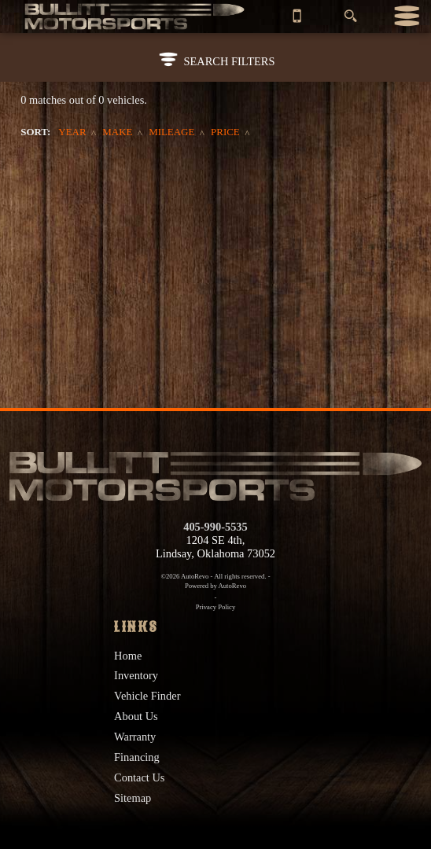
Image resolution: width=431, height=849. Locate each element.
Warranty (135, 736)
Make (117, 132)
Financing (137, 757)
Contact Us (139, 777)
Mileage (171, 132)
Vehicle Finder (147, 695)
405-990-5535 (215, 526)
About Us (136, 716)
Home (128, 655)
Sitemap (132, 798)
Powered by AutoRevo (215, 586)
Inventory (136, 675)
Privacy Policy (216, 607)
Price (225, 132)
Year (72, 132)
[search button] (350, 11)
